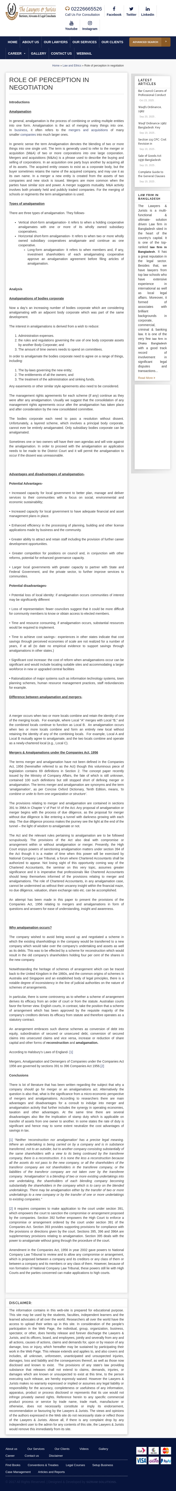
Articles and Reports (51, 1472)
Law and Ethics (72, 65)
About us (30, 42)
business (21, 130)
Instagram (90, 25)
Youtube (71, 25)
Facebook (114, 11)
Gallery (38, 54)
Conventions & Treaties (43, 1465)
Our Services (84, 42)
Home (12, 42)
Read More (146, 378)
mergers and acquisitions (88, 130)
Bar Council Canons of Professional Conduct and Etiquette (152, 95)
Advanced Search (151, 42)
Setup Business (103, 1465)
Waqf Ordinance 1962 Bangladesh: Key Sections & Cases (152, 127)
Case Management (18, 1472)
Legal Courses (75, 1465)
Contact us (61, 54)
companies (28, 134)
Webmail (84, 54)
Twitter (131, 11)
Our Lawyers (56, 42)
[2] (102, 1066)
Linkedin (148, 11)
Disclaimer (57, 1455)
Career (17, 53)
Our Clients (112, 42)
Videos (86, 1449)
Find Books (13, 1465)
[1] (71, 1052)
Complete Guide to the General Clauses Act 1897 (151, 176)
